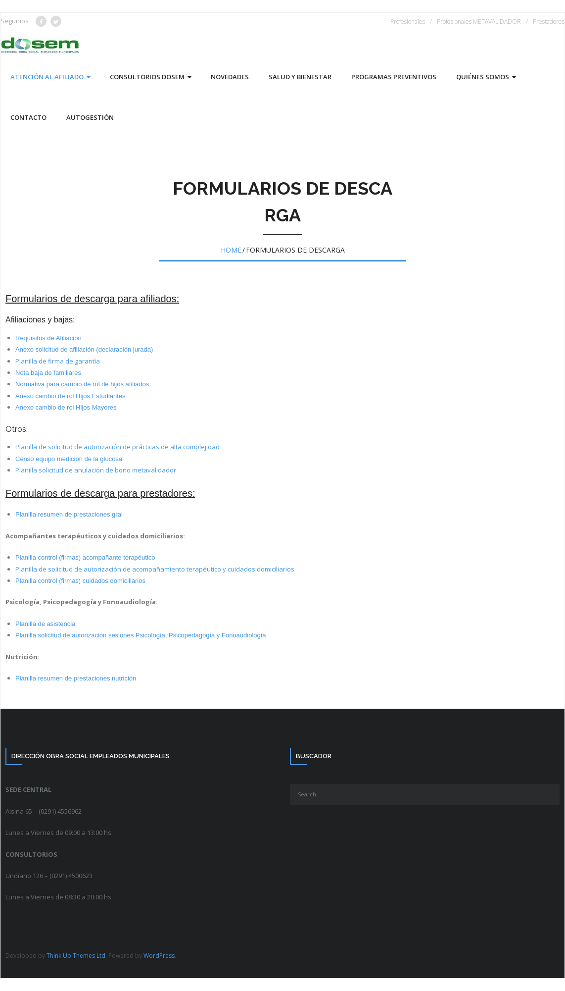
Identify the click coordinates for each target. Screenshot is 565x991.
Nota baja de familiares (48, 372)
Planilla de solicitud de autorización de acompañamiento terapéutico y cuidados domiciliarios (154, 569)
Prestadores (549, 21)
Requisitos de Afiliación (48, 338)
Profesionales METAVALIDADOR (479, 21)
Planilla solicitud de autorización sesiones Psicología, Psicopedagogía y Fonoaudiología (140, 635)
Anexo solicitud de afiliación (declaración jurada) (84, 349)
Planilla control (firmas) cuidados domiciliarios (80, 580)
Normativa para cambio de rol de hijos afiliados (82, 384)
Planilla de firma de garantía (57, 361)
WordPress (159, 955)
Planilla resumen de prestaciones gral (69, 514)
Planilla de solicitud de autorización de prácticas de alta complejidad (117, 446)
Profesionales (407, 21)
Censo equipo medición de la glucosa (68, 459)
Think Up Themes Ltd (76, 955)
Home (231, 250)
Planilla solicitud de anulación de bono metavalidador (95, 470)
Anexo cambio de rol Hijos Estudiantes (70, 396)
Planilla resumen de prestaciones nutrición (75, 678)
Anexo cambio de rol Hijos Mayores (65, 407)
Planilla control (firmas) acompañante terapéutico (85, 557)
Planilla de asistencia (45, 623)
